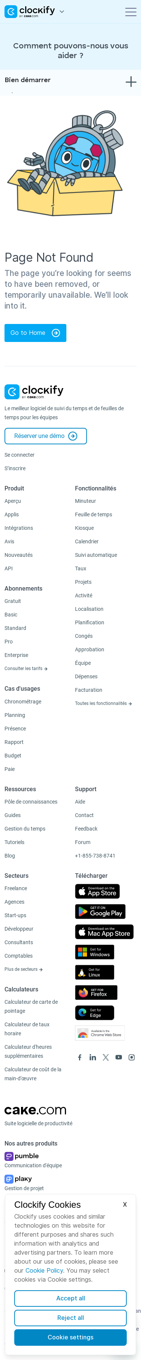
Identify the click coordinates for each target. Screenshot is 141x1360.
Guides (12, 815)
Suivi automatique (96, 555)
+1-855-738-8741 (95, 856)
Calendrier (87, 541)
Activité (83, 595)
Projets (83, 582)
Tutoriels (14, 842)
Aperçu (12, 501)
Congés (84, 636)
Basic (10, 615)
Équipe (83, 663)
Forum (82, 842)
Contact (84, 815)
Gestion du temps (24, 829)
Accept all (70, 1298)
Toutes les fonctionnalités (103, 703)
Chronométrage (22, 702)
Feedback (86, 829)
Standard (15, 628)
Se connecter (19, 455)
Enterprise (16, 655)
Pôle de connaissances (30, 802)
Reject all (70, 1317)
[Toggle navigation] (130, 11)
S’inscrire (15, 468)
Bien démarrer (27, 80)
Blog (9, 856)
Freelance (15, 888)
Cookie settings (70, 1337)
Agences (14, 902)
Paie (9, 769)
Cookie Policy (44, 1270)
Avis (9, 541)
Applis (11, 514)
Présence (15, 729)
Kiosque (84, 528)
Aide (80, 802)
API (8, 568)
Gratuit (12, 601)
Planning (14, 715)
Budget (12, 756)
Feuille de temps (93, 514)
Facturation (88, 690)
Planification (89, 622)
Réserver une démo (45, 436)
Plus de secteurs (23, 969)
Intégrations (18, 528)
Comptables (18, 956)
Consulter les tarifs (26, 668)
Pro (8, 642)
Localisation (89, 609)
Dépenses (86, 676)
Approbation (89, 649)
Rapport (14, 742)
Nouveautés (18, 555)
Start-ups (15, 915)
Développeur (18, 929)
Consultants (18, 942)
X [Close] (125, 1204)
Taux (80, 568)
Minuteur (85, 501)
